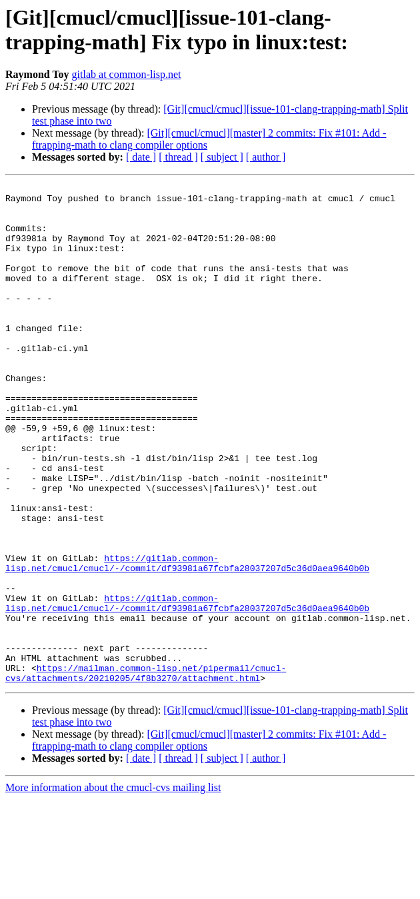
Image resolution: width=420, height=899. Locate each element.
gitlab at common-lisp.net (126, 74)
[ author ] (266, 157)
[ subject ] (222, 157)
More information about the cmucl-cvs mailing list (113, 887)
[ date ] (141, 157)
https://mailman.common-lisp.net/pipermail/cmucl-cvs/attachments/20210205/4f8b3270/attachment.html (145, 772)
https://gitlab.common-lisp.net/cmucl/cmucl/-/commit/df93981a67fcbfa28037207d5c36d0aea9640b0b (187, 640)
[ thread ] (178, 157)
